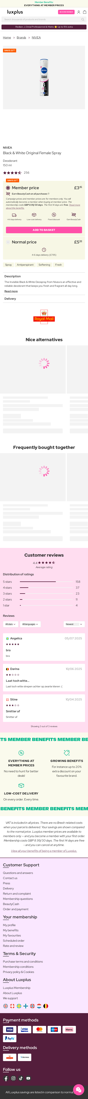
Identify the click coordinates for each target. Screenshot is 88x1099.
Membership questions (18, 899)
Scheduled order (14, 941)
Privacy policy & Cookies (18, 972)
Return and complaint (17, 894)
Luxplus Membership (16, 988)
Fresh (58, 264)
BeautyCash (11, 904)
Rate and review (13, 946)
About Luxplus (12, 993)
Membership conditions (18, 967)
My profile (9, 925)
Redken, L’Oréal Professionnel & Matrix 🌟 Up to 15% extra (44, 26)
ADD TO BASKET (44, 230)
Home (7, 37)
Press (6, 883)
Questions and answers (18, 873)
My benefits (10, 930)
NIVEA (36, 37)
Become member (66, 12)
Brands (21, 37)
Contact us (10, 878)
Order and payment (15, 909)
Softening (44, 264)
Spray (8, 264)
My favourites (12, 935)
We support (10, 998)
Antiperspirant (25, 264)
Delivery (8, 888)
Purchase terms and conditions (23, 961)
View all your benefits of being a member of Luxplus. (44, 851)
